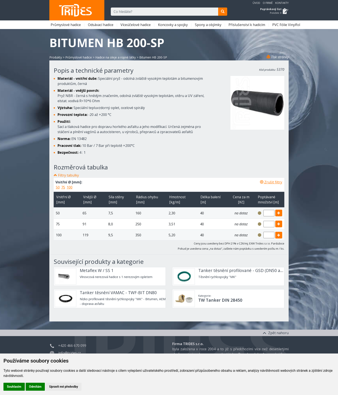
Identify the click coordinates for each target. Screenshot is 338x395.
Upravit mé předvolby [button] (63, 386)
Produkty (55, 57)
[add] (278, 213)
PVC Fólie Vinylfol (286, 24)
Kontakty (282, 3)
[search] (222, 12)
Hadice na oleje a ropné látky (115, 57)
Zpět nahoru (276, 332)
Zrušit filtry (271, 182)
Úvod (256, 3)
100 (69, 187)
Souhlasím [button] (14, 386)
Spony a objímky (208, 24)
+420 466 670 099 (72, 345)
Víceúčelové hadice (136, 24)
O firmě (268, 3)
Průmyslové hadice (66, 24)
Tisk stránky (278, 57)
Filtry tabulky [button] (68, 175)
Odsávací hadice (101, 24)
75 (63, 187)
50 (58, 187)
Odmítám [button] (35, 386)
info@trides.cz (69, 352)
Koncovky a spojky (173, 24)
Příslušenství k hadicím (247, 24)
